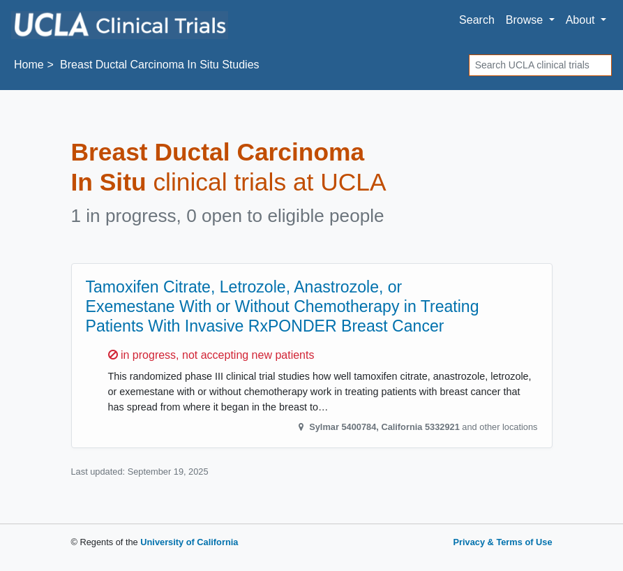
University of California (189, 542)
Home (29, 65)
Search (477, 20)
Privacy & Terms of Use (502, 542)
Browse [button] (526, 20)
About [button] (582, 20)
